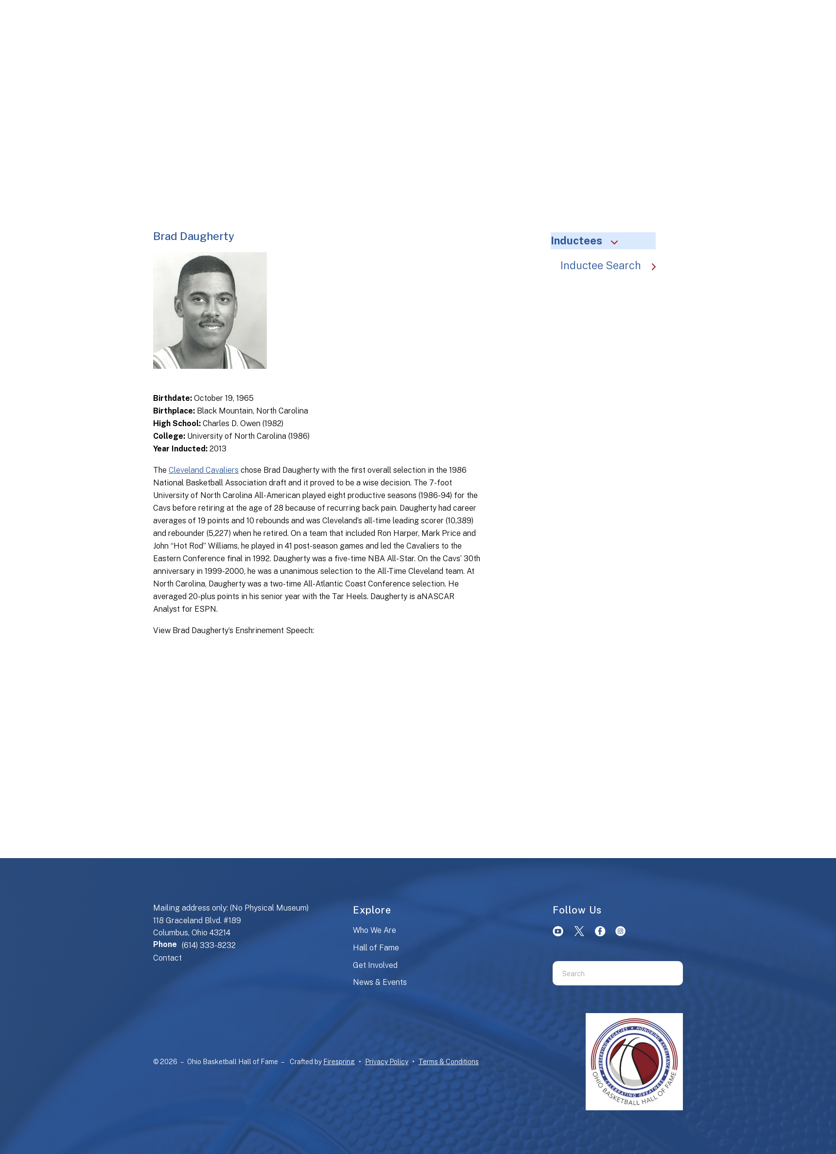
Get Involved (375, 965)
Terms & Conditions (448, 1062)
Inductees (589, 240)
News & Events (380, 982)
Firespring (339, 1062)
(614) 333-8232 (209, 945)
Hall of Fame (376, 947)
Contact (167, 958)
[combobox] (606, 973)
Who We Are (374, 930)
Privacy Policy (386, 1062)
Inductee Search (612, 265)
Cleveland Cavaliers (204, 470)
